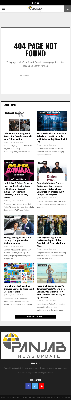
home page (48, 62)
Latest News (10, 104)
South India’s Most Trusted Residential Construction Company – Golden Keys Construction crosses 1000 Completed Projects (50, 189)
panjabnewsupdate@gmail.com (40, 373)
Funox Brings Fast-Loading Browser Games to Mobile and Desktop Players (19, 289)
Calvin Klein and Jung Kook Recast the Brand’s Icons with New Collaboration (18, 136)
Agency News (9, 112)
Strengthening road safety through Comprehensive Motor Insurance (17, 240)
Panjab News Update (63, 397)
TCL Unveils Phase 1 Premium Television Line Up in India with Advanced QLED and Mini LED (52, 138)
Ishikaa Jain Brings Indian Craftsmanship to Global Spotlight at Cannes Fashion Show (51, 242)
